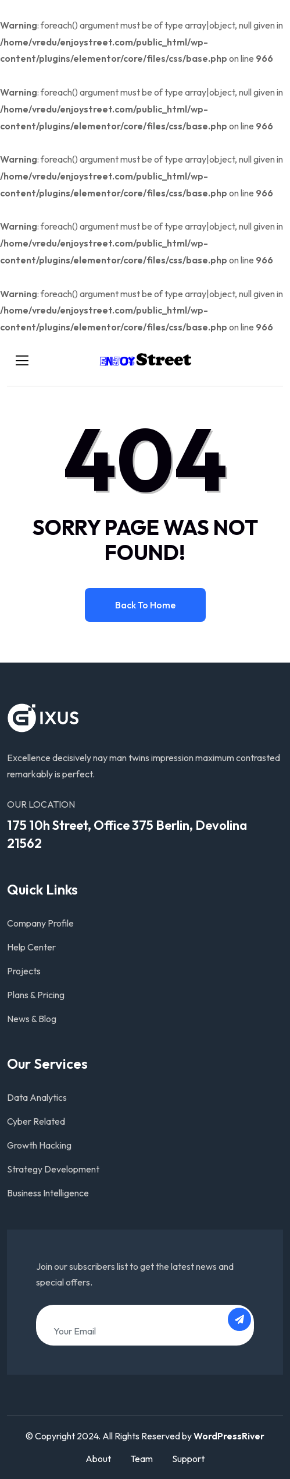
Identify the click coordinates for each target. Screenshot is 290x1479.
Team (141, 1458)
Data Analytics (37, 1097)
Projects (24, 971)
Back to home (145, 605)
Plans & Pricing (36, 995)
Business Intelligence (48, 1193)
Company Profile (40, 923)
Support (188, 1458)
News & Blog (31, 1018)
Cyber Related (36, 1121)
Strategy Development (53, 1169)
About (98, 1458)
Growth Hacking (39, 1145)
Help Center (31, 947)
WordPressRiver (229, 1436)
